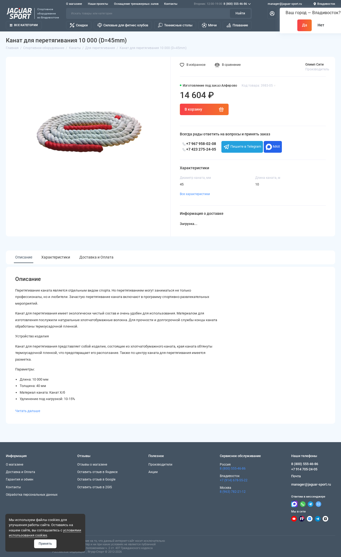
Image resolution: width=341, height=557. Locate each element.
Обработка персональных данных (32, 495)
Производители (160, 464)
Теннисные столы (175, 25)
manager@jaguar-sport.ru (285, 4)
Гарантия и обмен (19, 479)
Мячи (209, 25)
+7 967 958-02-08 (199, 144)
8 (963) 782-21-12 (233, 492)
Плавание (237, 25)
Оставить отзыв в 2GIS (94, 487)
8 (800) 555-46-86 (222, 4)
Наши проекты (98, 4)
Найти (240, 13)
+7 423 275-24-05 (199, 149)
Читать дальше (27, 411)
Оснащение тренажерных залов (136, 4)
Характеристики (55, 257)
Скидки (79, 25)
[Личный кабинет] (272, 13)
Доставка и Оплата (96, 257)
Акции (153, 472)
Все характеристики (195, 194)
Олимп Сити (314, 64)
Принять (45, 544)
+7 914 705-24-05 (304, 469)
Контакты (170, 4)
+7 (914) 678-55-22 (233, 480)
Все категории (24, 25)
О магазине (74, 4)
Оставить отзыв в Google (96, 479)
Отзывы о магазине (92, 464)
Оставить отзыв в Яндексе (97, 472)
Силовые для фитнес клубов (123, 25)
